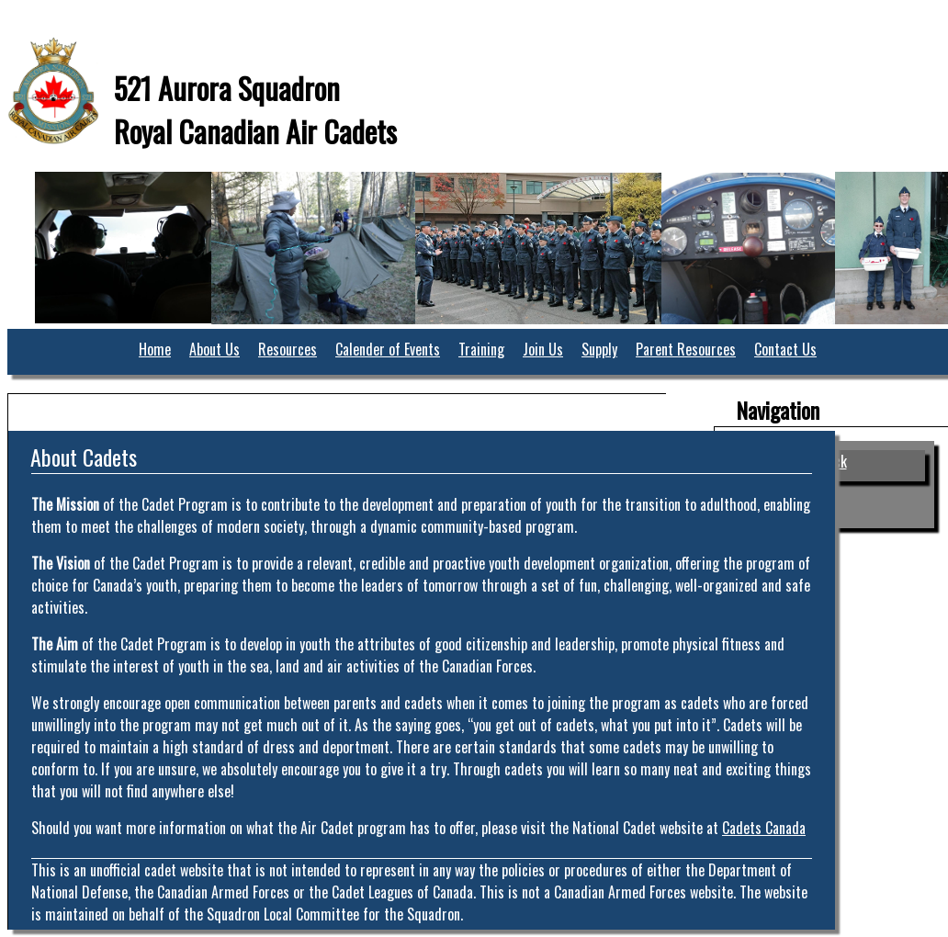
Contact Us (785, 349)
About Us (214, 349)
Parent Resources (686, 349)
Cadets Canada (764, 828)
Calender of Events (387, 349)
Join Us (543, 349)
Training (481, 349)
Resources (287, 349)
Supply (599, 349)
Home (155, 349)
